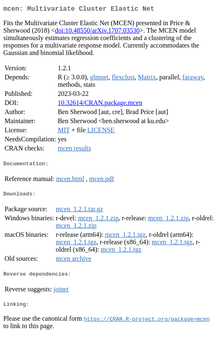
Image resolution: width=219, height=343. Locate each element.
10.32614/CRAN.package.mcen (100, 104)
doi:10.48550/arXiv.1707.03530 (97, 32)
